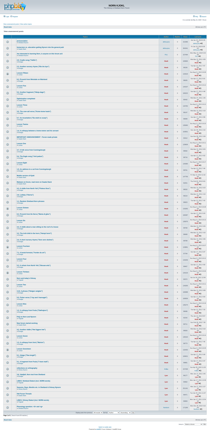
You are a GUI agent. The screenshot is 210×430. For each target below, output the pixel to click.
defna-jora (166, 42)
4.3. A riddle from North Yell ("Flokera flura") (33, 188)
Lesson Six (21, 220)
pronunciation (22, 41)
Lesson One (21, 143)
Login (6, 16)
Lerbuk (20, 75)
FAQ (195, 16)
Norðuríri (166, 407)
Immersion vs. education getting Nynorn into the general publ (40, 47)
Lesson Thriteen (23, 272)
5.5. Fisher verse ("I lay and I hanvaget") (32, 297)
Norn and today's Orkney (26, 278)
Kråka (166, 369)
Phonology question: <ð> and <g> (30, 407)
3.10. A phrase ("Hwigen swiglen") (30, 291)
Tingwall (20, 280)
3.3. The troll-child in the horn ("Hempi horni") (34, 233)
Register (14, 16)
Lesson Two (21, 285)
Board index (8, 27)
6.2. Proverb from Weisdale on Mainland (32, 79)
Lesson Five (21, 86)
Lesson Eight (22, 163)
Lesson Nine (21, 304)
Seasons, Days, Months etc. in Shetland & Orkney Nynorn (39, 387)
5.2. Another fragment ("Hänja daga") (31, 92)
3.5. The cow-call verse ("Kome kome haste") (34, 111)
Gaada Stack (22, 49)
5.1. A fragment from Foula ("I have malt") (32, 362)
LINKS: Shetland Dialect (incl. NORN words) (33, 381)
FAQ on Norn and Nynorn (26, 317)
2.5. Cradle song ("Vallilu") (27, 60)
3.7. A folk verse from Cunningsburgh (31, 150)
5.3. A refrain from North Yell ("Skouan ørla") (33, 265)
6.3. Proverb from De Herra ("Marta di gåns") (33, 214)
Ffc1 (166, 54)
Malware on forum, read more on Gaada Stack (34, 182)
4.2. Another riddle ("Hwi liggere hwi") (31, 330)
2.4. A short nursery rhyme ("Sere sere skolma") (35, 240)
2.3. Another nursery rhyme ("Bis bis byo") (33, 67)
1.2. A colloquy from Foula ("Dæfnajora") (32, 310)
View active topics (26, 24)
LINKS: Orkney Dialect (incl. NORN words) (33, 400)
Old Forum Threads (24, 394)
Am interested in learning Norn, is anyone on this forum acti (39, 54)
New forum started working (27, 323)
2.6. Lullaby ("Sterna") (25, 195)
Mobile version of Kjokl (25, 176)
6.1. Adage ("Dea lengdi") (26, 355)
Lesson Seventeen (24, 349)
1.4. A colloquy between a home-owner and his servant (37, 131)
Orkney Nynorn (22, 370)
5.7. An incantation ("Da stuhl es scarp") (32, 118)
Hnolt (166, 61)
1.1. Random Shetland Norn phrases (30, 201)
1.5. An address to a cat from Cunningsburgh (34, 169)
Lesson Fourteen (23, 246)
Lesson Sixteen (23, 208)
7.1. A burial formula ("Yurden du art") (31, 253)
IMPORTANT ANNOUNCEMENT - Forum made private (37, 137)
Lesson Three (22, 105)
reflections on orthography (27, 368)
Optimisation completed (26, 99)
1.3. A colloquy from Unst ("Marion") (30, 342)
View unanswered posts (11, 24)
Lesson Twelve (22, 124)
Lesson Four (21, 259)
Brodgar (20, 62)
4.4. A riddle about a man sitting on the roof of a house (37, 227)
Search (203, 16)
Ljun (166, 375)
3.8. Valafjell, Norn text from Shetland (31, 374)
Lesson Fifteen (22, 73)
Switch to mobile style (105, 427)
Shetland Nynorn (23, 42)
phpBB (98, 429)
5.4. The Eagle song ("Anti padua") (30, 156)
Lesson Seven (22, 336)
